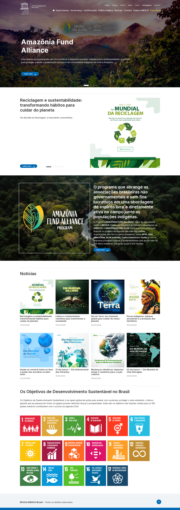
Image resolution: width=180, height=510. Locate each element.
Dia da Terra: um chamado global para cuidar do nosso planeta (105, 318)
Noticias (118, 10)
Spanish (157, 5)
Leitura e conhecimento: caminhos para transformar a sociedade (70, 318)
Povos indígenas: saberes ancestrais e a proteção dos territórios (141, 318)
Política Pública (105, 10)
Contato (128, 10)
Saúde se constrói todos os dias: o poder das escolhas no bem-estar (36, 371)
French (122, 5)
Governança (76, 10)
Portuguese (146, 5)
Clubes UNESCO (141, 10)
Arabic (107, 5)
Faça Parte (155, 10)
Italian (130, 5)
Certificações (90, 10)
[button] (86, 85)
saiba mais (28, 74)
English (114, 5)
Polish (137, 5)
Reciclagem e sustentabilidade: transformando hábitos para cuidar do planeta (36, 318)
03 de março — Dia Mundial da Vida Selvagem (142, 370)
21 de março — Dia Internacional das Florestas (72, 370)
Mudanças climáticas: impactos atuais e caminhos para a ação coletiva (107, 371)
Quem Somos (62, 10)
